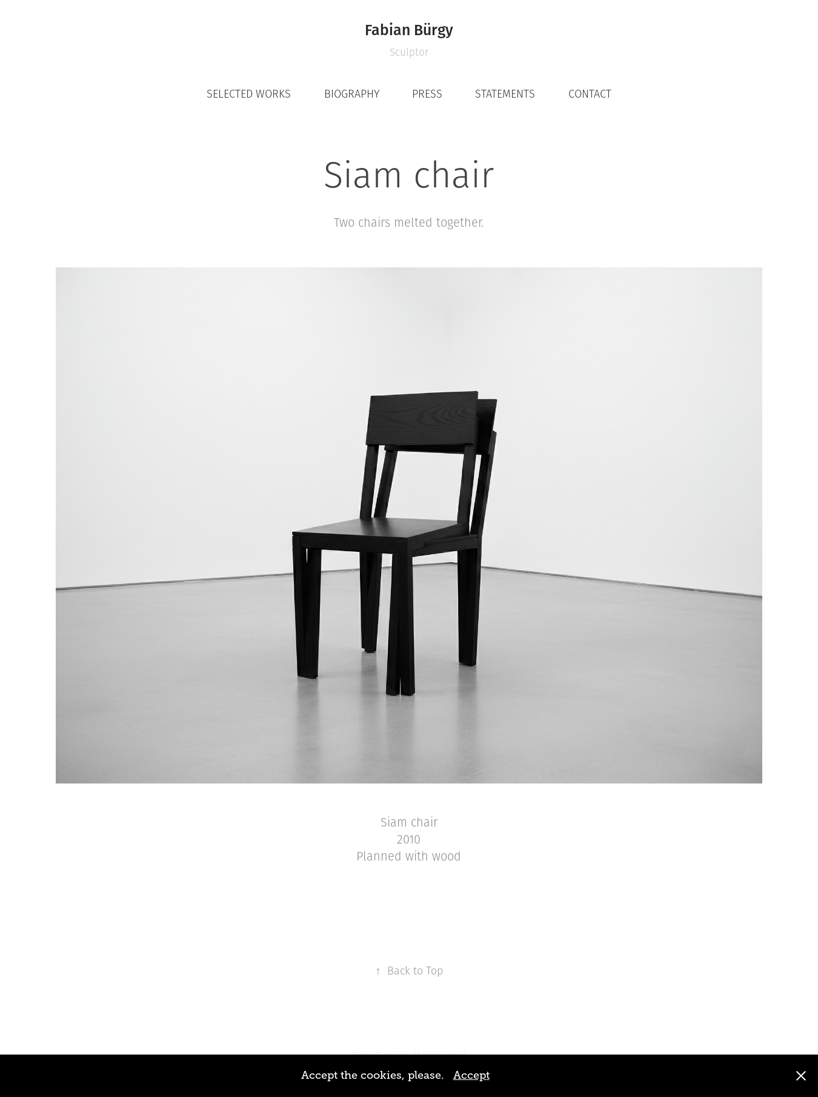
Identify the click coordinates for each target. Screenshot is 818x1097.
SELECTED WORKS (249, 93)
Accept (471, 1075)
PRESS (427, 93)
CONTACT (589, 93)
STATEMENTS (505, 93)
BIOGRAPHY (351, 93)
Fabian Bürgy (409, 29)
